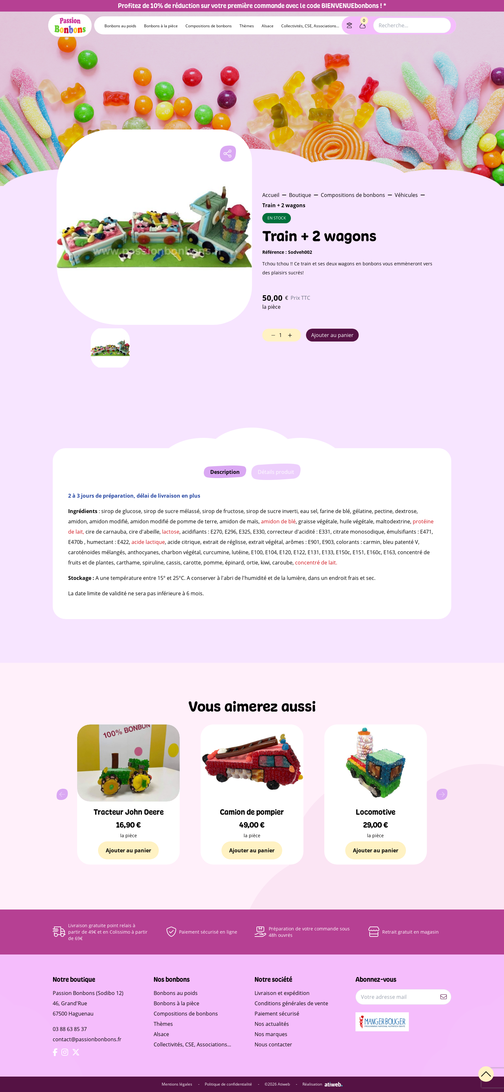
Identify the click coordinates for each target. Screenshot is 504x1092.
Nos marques (271, 1034)
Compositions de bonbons (208, 26)
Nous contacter (273, 1044)
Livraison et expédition (282, 993)
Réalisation (322, 1084)
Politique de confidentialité (232, 1084)
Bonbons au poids (120, 26)
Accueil (270, 195)
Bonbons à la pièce (161, 26)
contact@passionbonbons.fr (87, 1039)
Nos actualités (272, 1023)
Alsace (268, 26)
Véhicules (406, 195)
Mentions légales (181, 1084)
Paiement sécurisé (277, 1013)
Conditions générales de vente (291, 1003)
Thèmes (246, 26)
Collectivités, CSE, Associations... (310, 26)
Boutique (300, 195)
